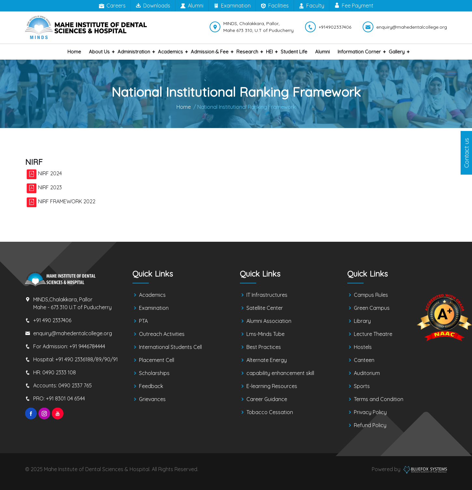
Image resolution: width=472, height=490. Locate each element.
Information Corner (359, 52)
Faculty (311, 5)
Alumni (191, 5)
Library (362, 321)
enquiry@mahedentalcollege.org (72, 333)
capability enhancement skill (280, 373)
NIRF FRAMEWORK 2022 (66, 201)
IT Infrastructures (266, 295)
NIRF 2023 (50, 187)
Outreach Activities (162, 334)
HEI (269, 52)
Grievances (152, 399)
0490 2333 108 (59, 372)
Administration (134, 52)
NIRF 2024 (50, 173)
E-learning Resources (271, 386)
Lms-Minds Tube (265, 334)
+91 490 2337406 (52, 320)
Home (74, 52)
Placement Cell (156, 360)
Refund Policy (370, 425)
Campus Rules (371, 295)
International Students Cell (170, 347)
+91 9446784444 (87, 346)
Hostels (363, 347)
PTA (143, 321)
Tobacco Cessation (269, 412)
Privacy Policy (370, 412)
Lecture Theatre (373, 334)
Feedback (151, 386)
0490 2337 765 (75, 385)
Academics (170, 52)
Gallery (397, 52)
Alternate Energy (266, 360)
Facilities (275, 5)
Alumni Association (268, 321)
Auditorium (367, 373)
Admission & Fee (210, 52)
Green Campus (372, 308)
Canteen (364, 360)
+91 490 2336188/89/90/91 (86, 359)
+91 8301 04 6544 (65, 398)
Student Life (294, 52)
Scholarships (154, 373)
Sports (362, 386)
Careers (112, 5)
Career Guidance (266, 399)
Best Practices (263, 347)
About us (99, 52)
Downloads (153, 5)
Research (247, 52)
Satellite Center (264, 308)
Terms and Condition (378, 399)
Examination (232, 5)
